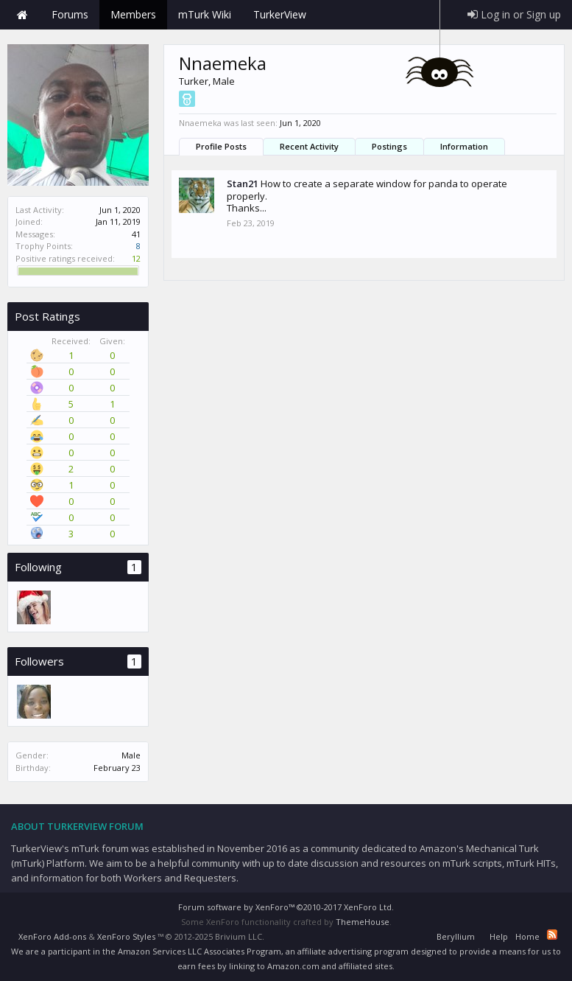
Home (22, 14)
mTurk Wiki (204, 14)
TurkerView (279, 14)
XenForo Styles (126, 936)
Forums (70, 14)
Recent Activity (309, 146)
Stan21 (242, 183)
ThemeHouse (362, 921)
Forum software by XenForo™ (286, 906)
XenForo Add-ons (52, 936)
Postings (389, 146)
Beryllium (456, 936)
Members (133, 14)
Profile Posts (221, 146)
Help (499, 936)
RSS (552, 934)
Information (464, 146)
